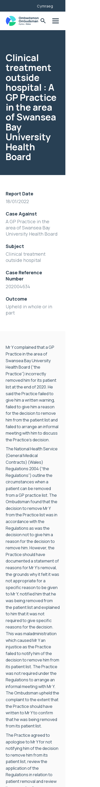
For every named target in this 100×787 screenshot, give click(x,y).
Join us (12, 701)
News (11, 692)
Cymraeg (80, 6)
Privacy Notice (19, 717)
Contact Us (16, 725)
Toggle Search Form (77, 21)
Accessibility (17, 709)
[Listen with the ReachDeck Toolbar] (60, 5)
